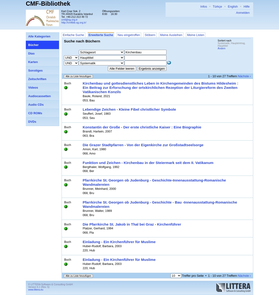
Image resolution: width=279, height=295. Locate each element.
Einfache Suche (73, 35)
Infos (203, 6)
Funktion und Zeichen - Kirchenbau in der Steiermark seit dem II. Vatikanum (148, 163)
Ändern (221, 48)
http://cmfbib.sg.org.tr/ (73, 22)
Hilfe (246, 6)
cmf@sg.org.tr (69, 19)
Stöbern (150, 35)
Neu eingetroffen (129, 35)
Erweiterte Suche (101, 35)
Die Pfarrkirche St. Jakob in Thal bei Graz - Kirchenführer (132, 224)
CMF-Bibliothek (48, 3)
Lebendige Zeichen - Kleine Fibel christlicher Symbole (129, 109)
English (233, 6)
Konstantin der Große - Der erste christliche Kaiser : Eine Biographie (142, 127)
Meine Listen (195, 35)
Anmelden (243, 12)
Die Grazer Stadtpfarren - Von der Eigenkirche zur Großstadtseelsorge (143, 145)
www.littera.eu (35, 289)
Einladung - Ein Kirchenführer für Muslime (119, 242)
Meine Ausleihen (171, 35)
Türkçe (217, 6)
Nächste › (244, 76)
